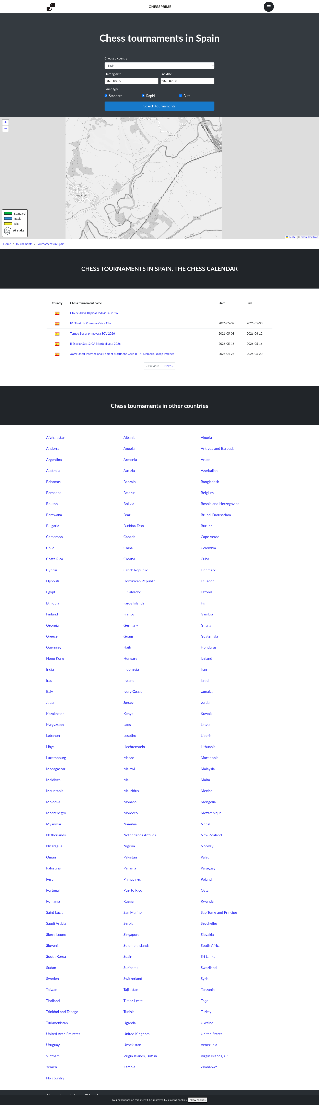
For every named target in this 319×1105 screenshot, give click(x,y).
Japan (50, 702)
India (50, 669)
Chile (50, 548)
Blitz (187, 96)
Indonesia (131, 669)
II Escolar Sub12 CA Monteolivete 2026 (95, 343)
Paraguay (208, 868)
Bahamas (53, 481)
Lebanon (53, 735)
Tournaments (24, 244)
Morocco (130, 813)
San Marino (132, 912)
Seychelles (209, 923)
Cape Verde (210, 536)
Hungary (130, 658)
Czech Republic (135, 570)
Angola (129, 448)
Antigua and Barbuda (218, 448)
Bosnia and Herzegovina (220, 503)
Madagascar (56, 769)
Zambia (129, 1067)
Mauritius (131, 790)
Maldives (53, 779)
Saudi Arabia (56, 923)
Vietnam (53, 1056)
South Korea (56, 956)
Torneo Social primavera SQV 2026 (92, 333)
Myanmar (53, 824)
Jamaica (207, 691)
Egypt (50, 592)
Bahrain (129, 481)
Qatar (205, 890)
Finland (52, 614)
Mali (126, 779)
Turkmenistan (57, 1023)
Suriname (131, 967)
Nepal (205, 824)
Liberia (206, 735)
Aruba (206, 459)
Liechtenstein (134, 746)
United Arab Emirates (63, 1033)
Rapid (150, 96)
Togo (205, 1000)
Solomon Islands (136, 945)
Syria (205, 978)
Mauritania (54, 790)
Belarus (129, 492)
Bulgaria (52, 525)
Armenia (130, 459)
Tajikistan (130, 989)
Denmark (208, 570)
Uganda (129, 1023)
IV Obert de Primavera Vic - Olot (91, 323)
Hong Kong (55, 658)
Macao (128, 757)
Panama (129, 868)
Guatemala (209, 636)
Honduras (208, 647)
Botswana (54, 514)
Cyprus (51, 570)
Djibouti (52, 581)
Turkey (206, 1011)
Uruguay (53, 1044)
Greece (52, 636)
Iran (204, 669)
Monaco (130, 802)
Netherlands (56, 835)
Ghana (206, 625)
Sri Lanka (208, 956)
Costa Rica (54, 559)
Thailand (53, 1000)
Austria (129, 470)
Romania (53, 901)
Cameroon (54, 536)
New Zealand (211, 835)
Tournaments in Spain (50, 244)
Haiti (127, 647)
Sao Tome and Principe (219, 912)
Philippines (132, 879)
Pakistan (130, 857)
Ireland (128, 680)
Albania (129, 437)
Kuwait (206, 713)
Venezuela (209, 1044)
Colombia (208, 548)
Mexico (207, 790)
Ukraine (207, 1023)
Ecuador (207, 581)
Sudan (51, 967)
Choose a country (116, 58)
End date (166, 74)
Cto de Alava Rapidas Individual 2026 (94, 313)
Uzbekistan (132, 1044)
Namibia (130, 824)
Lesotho (129, 735)
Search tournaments (159, 106)
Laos (127, 724)
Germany (130, 625)
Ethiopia (52, 603)
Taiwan (51, 989)
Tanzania (208, 989)
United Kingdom (136, 1033)
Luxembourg (56, 757)
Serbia (128, 923)
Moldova (53, 802)
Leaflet (291, 237)
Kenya (128, 713)
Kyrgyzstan (55, 724)
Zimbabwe (209, 1067)
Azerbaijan (209, 470)
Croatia (129, 559)
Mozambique (211, 813)
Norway (207, 846)
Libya (50, 746)
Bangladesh (210, 481)
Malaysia (208, 769)
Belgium (207, 492)
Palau (205, 857)
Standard (115, 96)
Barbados (53, 492)
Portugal (53, 890)
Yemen (51, 1067)
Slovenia (53, 945)
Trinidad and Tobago (62, 1011)
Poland (206, 879)
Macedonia (209, 757)
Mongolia (208, 802)
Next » (168, 366)
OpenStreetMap (309, 237)
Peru (50, 879)
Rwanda (207, 901)
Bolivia (128, 503)
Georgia (52, 625)
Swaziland (209, 967)
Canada (129, 536)
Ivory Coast (132, 691)
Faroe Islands (133, 603)
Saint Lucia (54, 912)
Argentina (54, 459)
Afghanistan (55, 437)
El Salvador (132, 592)
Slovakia (207, 934)
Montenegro (56, 813)
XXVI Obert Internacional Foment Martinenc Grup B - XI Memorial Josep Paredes (122, 354)
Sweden (52, 978)
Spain (127, 956)
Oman (51, 857)
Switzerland (132, 978)
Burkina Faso (133, 525)
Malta (205, 779)
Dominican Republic (139, 581)
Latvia (205, 724)
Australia (53, 470)
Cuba (205, 559)
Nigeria (129, 846)
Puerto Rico (132, 890)
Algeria (206, 437)
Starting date (113, 74)
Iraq (49, 680)
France (128, 614)
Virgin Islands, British (140, 1056)
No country (55, 1078)
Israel (205, 680)
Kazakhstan (55, 713)
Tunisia (128, 1011)
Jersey (128, 702)
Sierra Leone (56, 934)
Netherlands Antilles (139, 835)
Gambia (207, 614)
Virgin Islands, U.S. (215, 1056)
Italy (49, 691)
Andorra (52, 448)
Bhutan (52, 503)
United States (211, 1033)
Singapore (131, 934)
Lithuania (208, 746)
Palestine (53, 868)
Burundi (207, 525)
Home (7, 244)
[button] (5, 123)
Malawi (129, 769)
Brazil (127, 514)
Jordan (206, 702)
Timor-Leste (133, 1000)
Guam (128, 636)
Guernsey (53, 647)
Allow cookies (198, 1100)
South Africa (211, 945)
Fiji (203, 603)
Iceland (206, 658)
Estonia (207, 592)
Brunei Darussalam (216, 514)
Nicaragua (54, 846)
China (128, 548)
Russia (128, 901)
